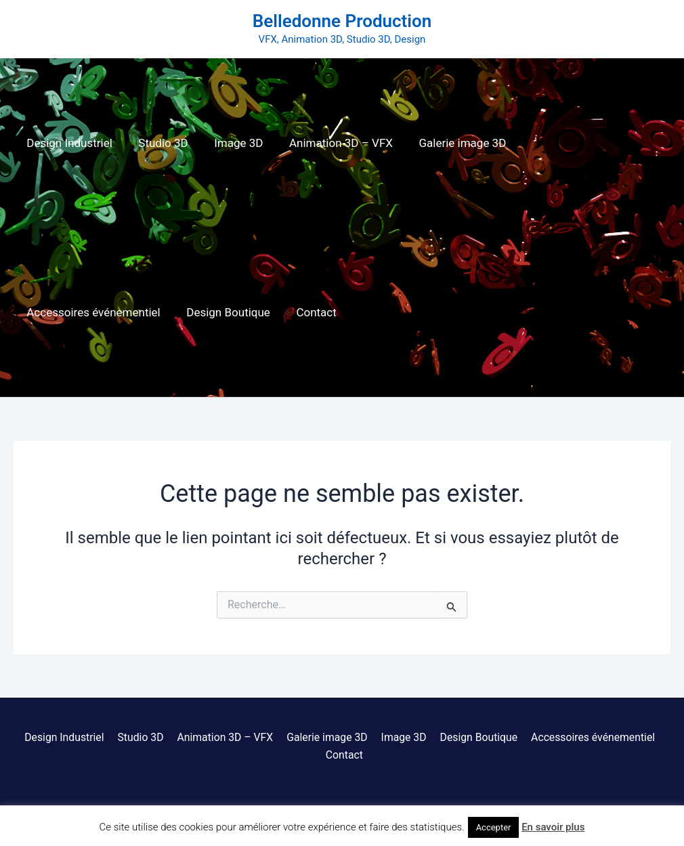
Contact (152, 312)
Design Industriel (68, 143)
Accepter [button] (493, 827)
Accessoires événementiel (582, 143)
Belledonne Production (342, 21)
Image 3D (231, 143)
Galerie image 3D (448, 143)
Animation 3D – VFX (330, 143)
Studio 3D (159, 143)
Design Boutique (67, 312)
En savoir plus (552, 827)
